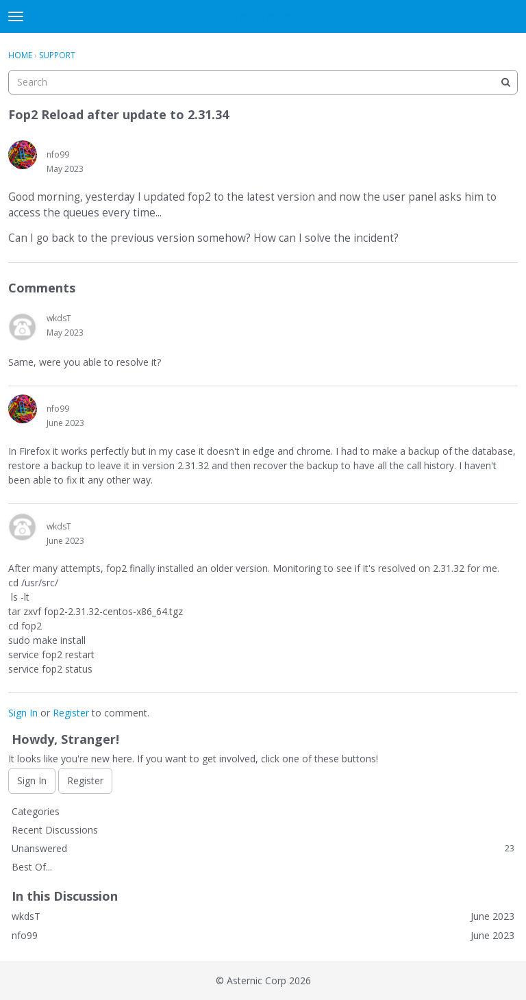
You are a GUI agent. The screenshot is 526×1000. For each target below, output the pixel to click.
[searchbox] (263, 82)
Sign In (23, 712)
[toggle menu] (15, 16)
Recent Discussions (55, 829)
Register (71, 712)
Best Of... (32, 866)
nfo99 (58, 154)
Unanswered (263, 848)
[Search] (505, 82)
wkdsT (59, 318)
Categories (36, 811)
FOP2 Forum (263, 16)
